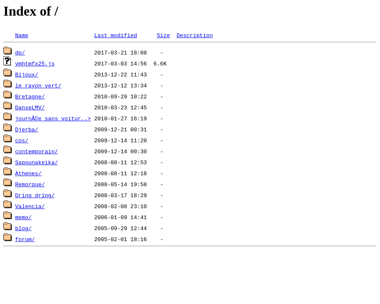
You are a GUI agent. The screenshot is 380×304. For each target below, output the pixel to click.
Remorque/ (30, 184)
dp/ (20, 52)
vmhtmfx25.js (35, 63)
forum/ (25, 239)
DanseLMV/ (30, 107)
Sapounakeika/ (36, 162)
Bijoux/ (26, 74)
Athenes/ (28, 173)
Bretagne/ (30, 96)
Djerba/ (26, 129)
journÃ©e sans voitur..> (53, 118)
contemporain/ (36, 151)
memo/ (23, 217)
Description (194, 35)
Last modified (115, 35)
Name (21, 35)
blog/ (23, 228)
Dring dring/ (35, 195)
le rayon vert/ (38, 85)
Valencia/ (30, 206)
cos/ (21, 140)
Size (163, 35)
